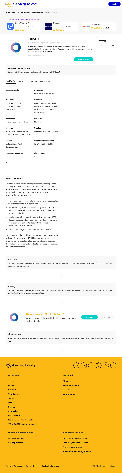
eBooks (11, 385)
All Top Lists (13, 411)
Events (11, 398)
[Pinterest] (106, 365)
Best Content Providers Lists (20, 420)
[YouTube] (99, 365)
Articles (11, 381)
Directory (16, 12)
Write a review (83, 59)
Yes (89, 317)
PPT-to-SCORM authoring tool (22, 424)
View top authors (15, 442)
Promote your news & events (75, 442)
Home (8, 12)
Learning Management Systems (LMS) (36, 12)
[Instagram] (113, 365)
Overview (10, 81)
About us (67, 381)
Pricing (33, 81)
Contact (66, 389)
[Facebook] (76, 365)
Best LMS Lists (14, 415)
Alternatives (46, 81)
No (107, 317)
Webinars (12, 389)
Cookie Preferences (50, 466)
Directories (12, 407)
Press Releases (14, 394)
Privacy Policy (32, 466)
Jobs (10, 402)
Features (22, 81)
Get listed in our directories (75, 438)
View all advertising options (78, 451)
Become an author (16, 438)
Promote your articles (72, 447)
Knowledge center (71, 385)
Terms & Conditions (14, 466)
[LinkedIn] (91, 365)
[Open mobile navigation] (4, 4)
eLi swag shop (69, 394)
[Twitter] (84, 365)
